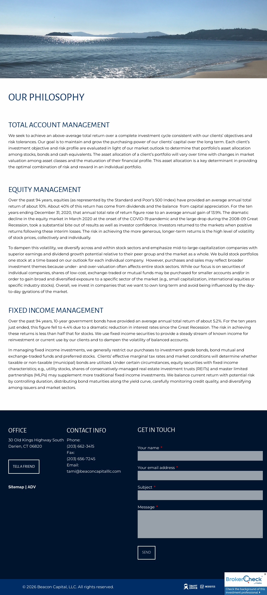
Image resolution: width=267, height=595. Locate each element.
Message (166, 506)
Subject (165, 487)
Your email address (176, 467)
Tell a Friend (24, 466)
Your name (169, 447)
